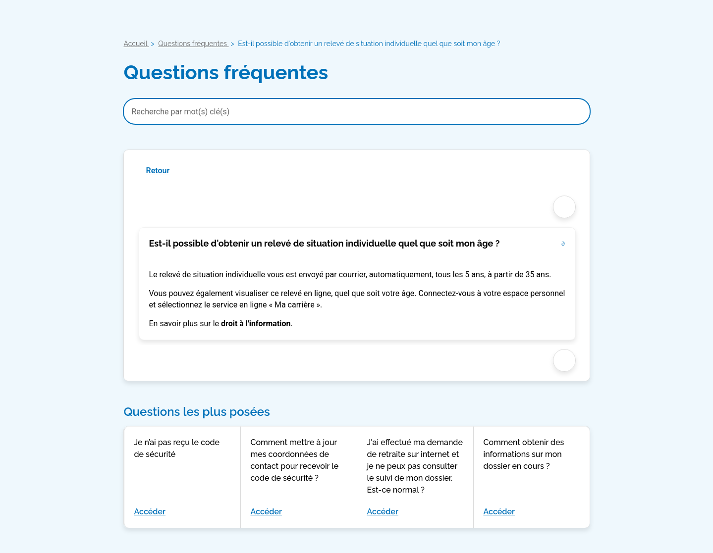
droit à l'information (256, 323)
